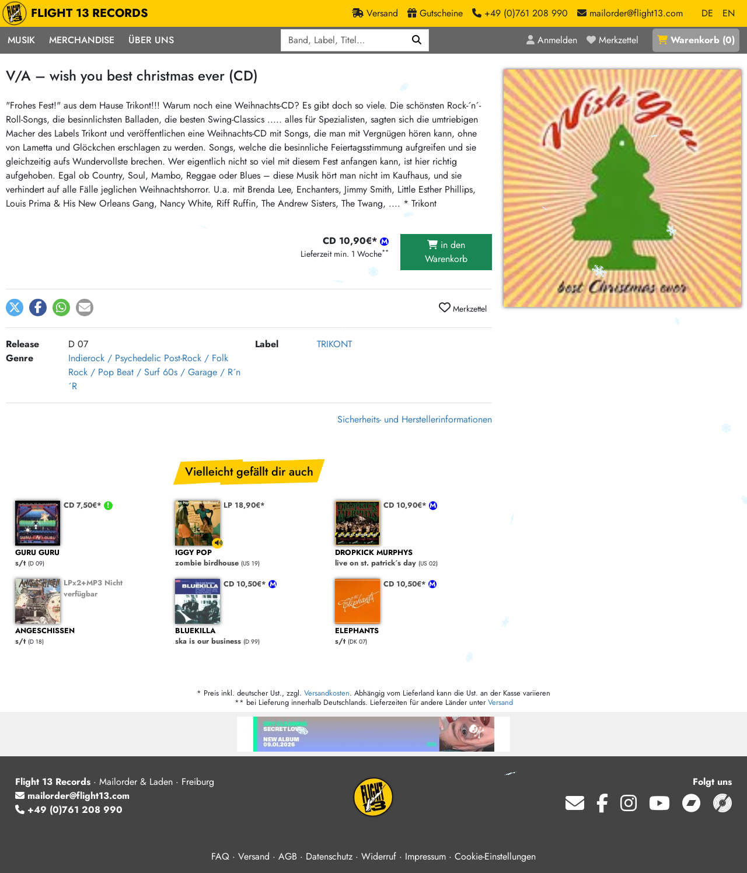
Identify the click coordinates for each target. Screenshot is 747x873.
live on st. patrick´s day (409, 558)
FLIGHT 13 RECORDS (78, 13)
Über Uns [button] (151, 40)
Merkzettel (463, 308)
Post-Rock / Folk (196, 358)
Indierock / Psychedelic (114, 358)
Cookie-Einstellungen (495, 856)
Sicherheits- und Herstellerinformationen (414, 419)
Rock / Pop (91, 372)
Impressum (425, 856)
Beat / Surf (138, 372)
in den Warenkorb (446, 252)
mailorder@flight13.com (72, 795)
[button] (14, 307)
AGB (287, 856)
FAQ (220, 856)
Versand (500, 702)
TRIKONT (334, 344)
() (696, 40)
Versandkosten (327, 693)
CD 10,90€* (406, 505)
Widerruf (378, 856)
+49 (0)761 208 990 (69, 809)
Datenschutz (329, 856)
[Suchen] (417, 40)
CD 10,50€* (246, 583)
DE (707, 13)
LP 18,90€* (244, 505)
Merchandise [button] (81, 40)
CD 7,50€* (84, 505)
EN (728, 13)
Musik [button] (21, 40)
